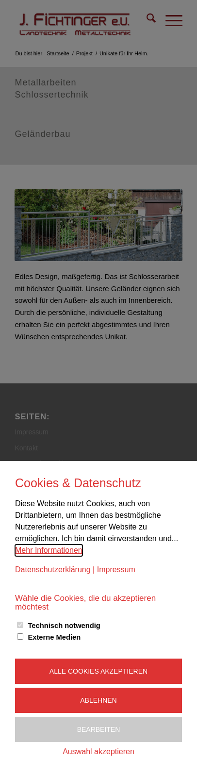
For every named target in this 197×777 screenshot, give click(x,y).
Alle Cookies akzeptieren (98, 671)
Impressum (116, 569)
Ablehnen (98, 700)
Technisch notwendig (64, 625)
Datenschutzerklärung (53, 569)
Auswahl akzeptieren (98, 751)
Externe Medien (54, 637)
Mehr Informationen (48, 550)
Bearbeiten (98, 729)
